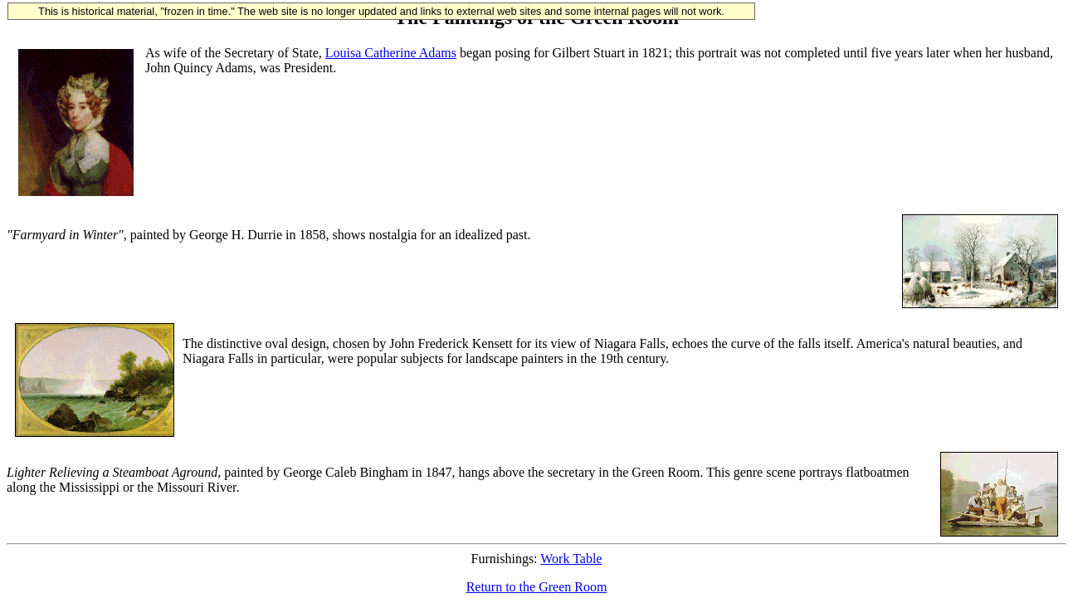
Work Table (571, 559)
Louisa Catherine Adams (390, 53)
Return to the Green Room (536, 587)
